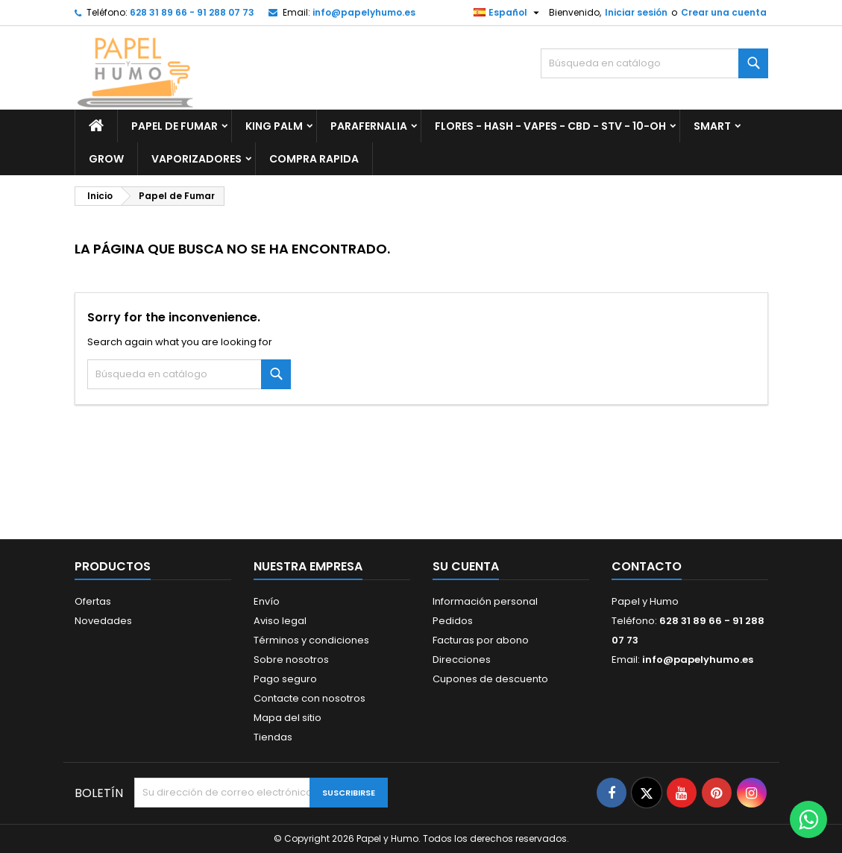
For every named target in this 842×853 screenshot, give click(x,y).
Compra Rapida (314, 158)
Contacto (647, 566)
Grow (106, 158)
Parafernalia (368, 126)
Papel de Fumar (174, 126)
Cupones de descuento (490, 679)
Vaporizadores (196, 158)
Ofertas (93, 601)
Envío (267, 601)
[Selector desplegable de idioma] (508, 12)
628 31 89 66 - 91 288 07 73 (192, 12)
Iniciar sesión (636, 12)
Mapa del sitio (287, 718)
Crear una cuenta (724, 12)
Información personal (485, 601)
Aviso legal (280, 621)
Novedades (103, 621)
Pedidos (453, 621)
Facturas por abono (481, 640)
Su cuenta (466, 566)
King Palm (274, 126)
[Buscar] (654, 63)
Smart (712, 126)
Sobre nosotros (291, 659)
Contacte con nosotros (309, 698)
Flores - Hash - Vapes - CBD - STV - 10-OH (550, 126)
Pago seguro (285, 679)
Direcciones (462, 659)
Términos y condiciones (311, 640)
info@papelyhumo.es (363, 12)
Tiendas (273, 737)
